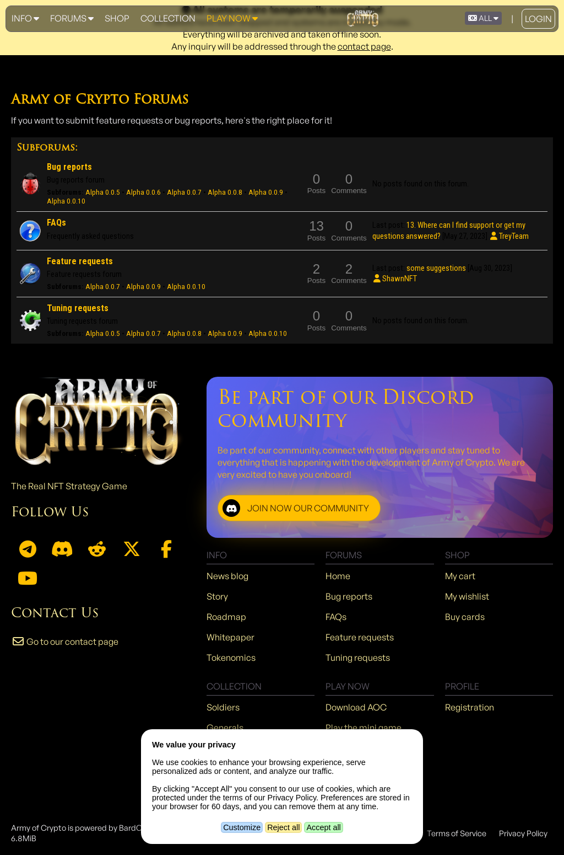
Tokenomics (231, 657)
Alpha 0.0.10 (66, 201)
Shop (117, 18)
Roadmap (226, 616)
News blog (227, 575)
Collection (168, 18)
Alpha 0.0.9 (265, 192)
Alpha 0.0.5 (102, 192)
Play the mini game (364, 727)
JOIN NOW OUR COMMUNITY (296, 508)
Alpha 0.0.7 (184, 192)
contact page (364, 46)
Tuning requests (78, 308)
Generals (225, 727)
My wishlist (467, 596)
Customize (242, 827)
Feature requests (80, 261)
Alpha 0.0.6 (143, 192)
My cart (460, 575)
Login (538, 18)
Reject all (283, 827)
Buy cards (465, 616)
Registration (469, 707)
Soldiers (223, 707)
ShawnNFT (394, 279)
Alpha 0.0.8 (225, 192)
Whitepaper (230, 637)
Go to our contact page (64, 641)
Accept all (323, 827)
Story (217, 596)
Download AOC (356, 707)
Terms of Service (456, 833)
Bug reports (69, 167)
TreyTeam (509, 236)
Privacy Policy (523, 833)
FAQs (56, 222)
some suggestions (436, 268)
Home (338, 575)
